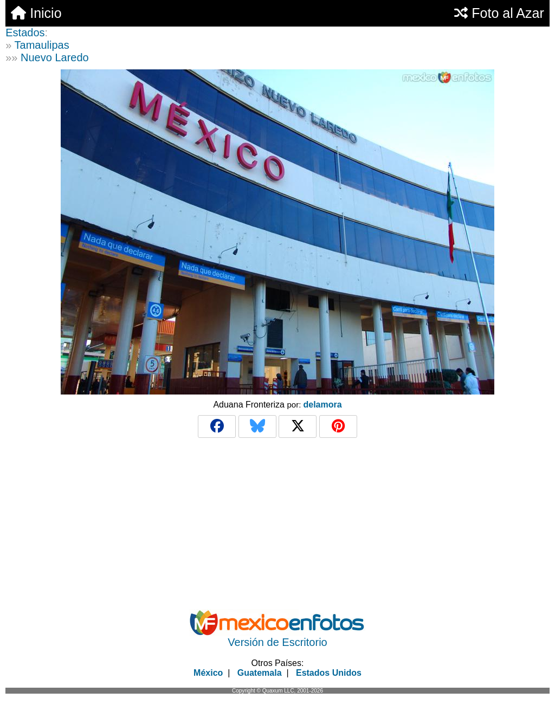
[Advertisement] (277, 523)
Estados (24, 32)
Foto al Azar (499, 13)
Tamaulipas (42, 45)
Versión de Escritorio (277, 642)
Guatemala (259, 672)
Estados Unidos (329, 672)
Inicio (36, 13)
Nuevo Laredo (55, 57)
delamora (322, 404)
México (208, 672)
